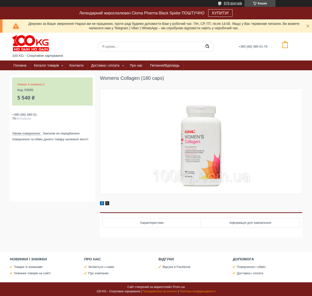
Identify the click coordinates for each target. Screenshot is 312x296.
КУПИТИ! (220, 13)
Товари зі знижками (28, 267)
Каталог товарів (46, 65)
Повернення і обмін (251, 267)
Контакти (76, 65)
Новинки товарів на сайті (32, 273)
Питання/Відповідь (165, 65)
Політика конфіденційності (198, 291)
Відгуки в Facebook (177, 267)
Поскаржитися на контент (159, 291)
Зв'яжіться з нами (101, 267)
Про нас (136, 65)
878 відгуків (233, 3)
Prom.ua (179, 287)
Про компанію (98, 273)
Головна (19, 65)
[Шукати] (207, 46)
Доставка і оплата (105, 65)
